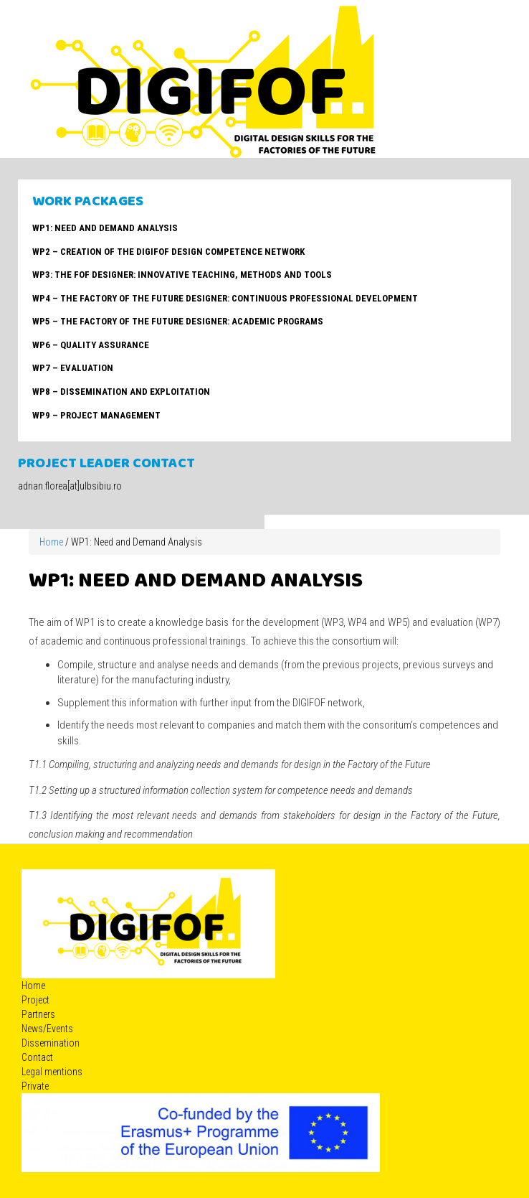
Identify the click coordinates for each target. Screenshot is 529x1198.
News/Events (47, 1028)
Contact (37, 1057)
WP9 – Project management (96, 415)
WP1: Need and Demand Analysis (105, 228)
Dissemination (51, 1043)
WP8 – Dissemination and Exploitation (121, 391)
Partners (38, 1014)
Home (51, 542)
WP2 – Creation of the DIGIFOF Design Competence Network (168, 251)
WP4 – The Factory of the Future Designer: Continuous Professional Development (225, 298)
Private (35, 1086)
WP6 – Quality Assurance (90, 345)
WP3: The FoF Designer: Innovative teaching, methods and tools (182, 274)
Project (35, 1000)
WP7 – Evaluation (72, 367)
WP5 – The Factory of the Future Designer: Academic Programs (177, 321)
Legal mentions (52, 1071)
